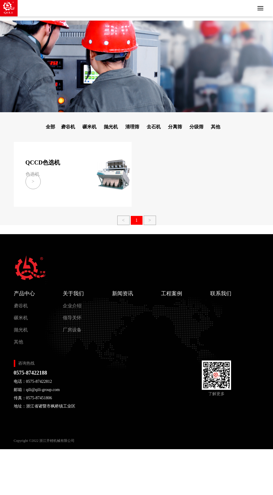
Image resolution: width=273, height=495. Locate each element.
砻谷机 (68, 126)
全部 (50, 126)
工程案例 (171, 298)
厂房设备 (72, 333)
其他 (215, 126)
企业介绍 (72, 309)
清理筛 (132, 126)
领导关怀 (72, 321)
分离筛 (175, 126)
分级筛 (196, 126)
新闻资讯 (122, 298)
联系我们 (220, 298)
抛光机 (111, 126)
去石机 (154, 126)
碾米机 (89, 126)
